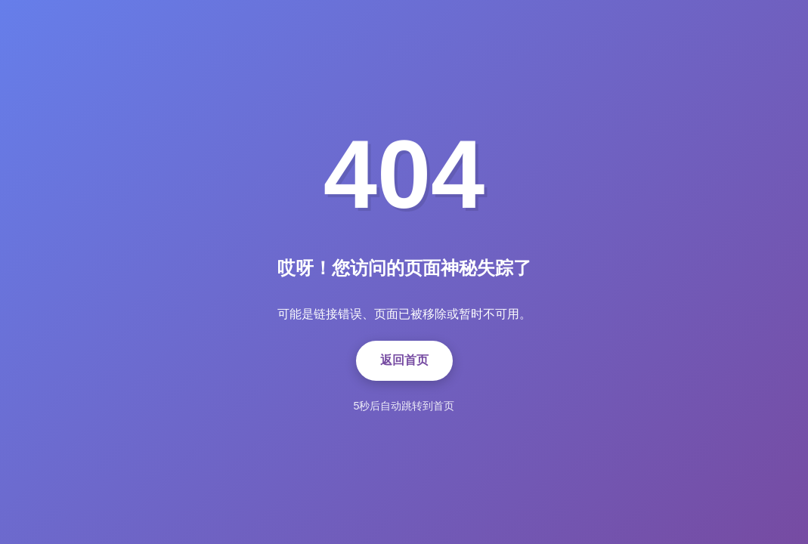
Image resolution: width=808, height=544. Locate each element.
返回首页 (404, 360)
